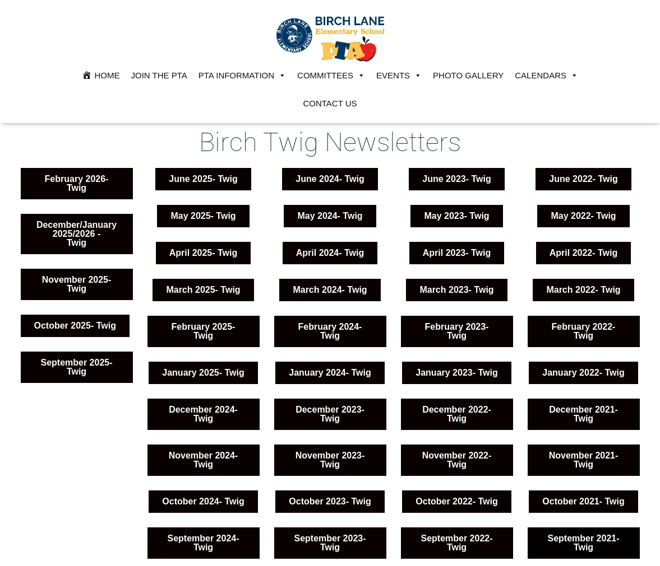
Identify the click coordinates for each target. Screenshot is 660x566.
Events (399, 76)
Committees (331, 76)
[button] (203, 373)
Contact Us (330, 103)
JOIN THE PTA (159, 75)
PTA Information (242, 76)
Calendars (546, 76)
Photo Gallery (468, 75)
